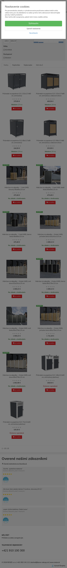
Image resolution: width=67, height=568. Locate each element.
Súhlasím (33, 23)
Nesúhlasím (33, 33)
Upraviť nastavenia (33, 29)
